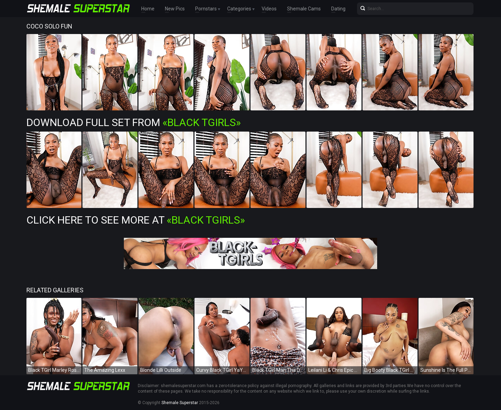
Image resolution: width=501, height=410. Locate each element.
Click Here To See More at (135, 220)
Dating (338, 8)
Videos (269, 8)
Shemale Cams (304, 8)
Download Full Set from (133, 122)
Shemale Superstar (179, 402)
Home (147, 8)
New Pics (175, 8)
